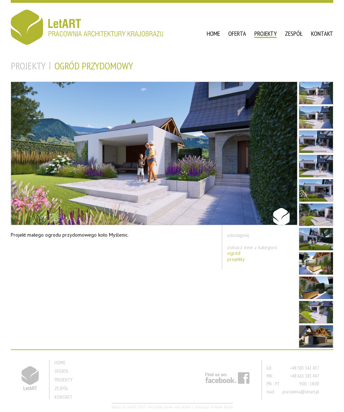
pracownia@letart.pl (300, 391)
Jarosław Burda (222, 406)
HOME (213, 33)
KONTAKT (322, 33)
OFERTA (237, 33)
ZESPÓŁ (294, 33)
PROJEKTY (265, 33)
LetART (132, 406)
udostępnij (238, 235)
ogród (233, 253)
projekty (236, 259)
